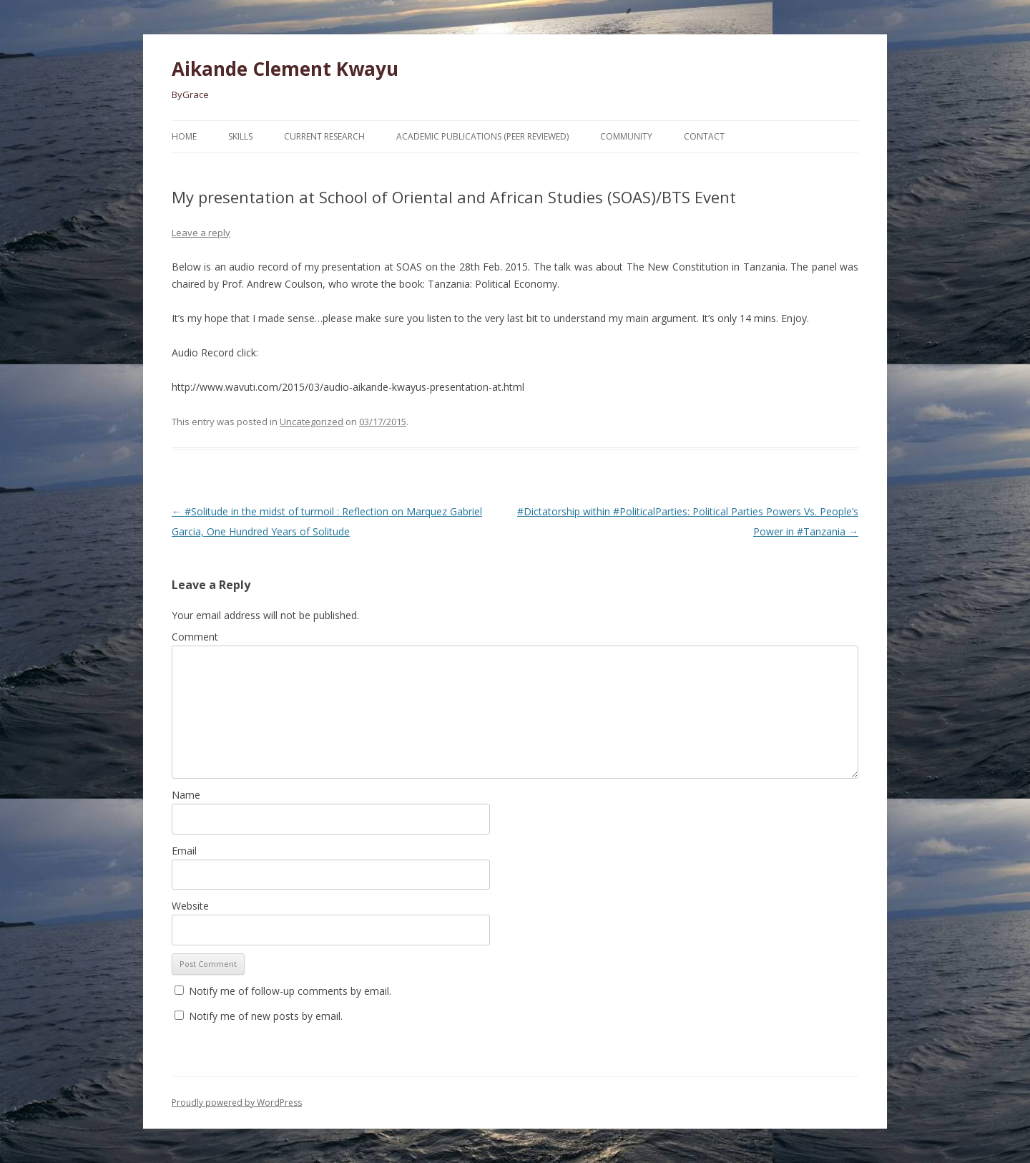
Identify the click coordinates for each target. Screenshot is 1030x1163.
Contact (704, 136)
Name (186, 795)
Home (184, 136)
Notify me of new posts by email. (266, 1016)
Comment (195, 636)
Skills (240, 136)
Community (626, 136)
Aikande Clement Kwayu (285, 69)
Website (190, 906)
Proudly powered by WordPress (237, 1102)
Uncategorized (311, 421)
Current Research (324, 136)
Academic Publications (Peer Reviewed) (482, 136)
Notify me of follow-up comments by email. (290, 991)
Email (184, 850)
